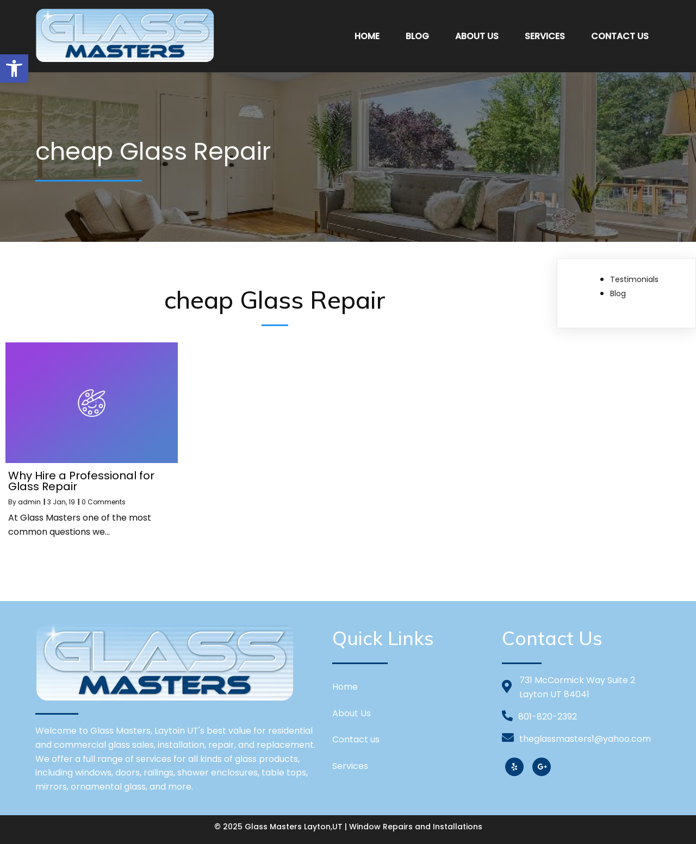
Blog (618, 293)
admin (29, 502)
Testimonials (634, 279)
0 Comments (104, 502)
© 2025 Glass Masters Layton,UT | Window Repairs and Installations (348, 826)
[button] (14, 68)
